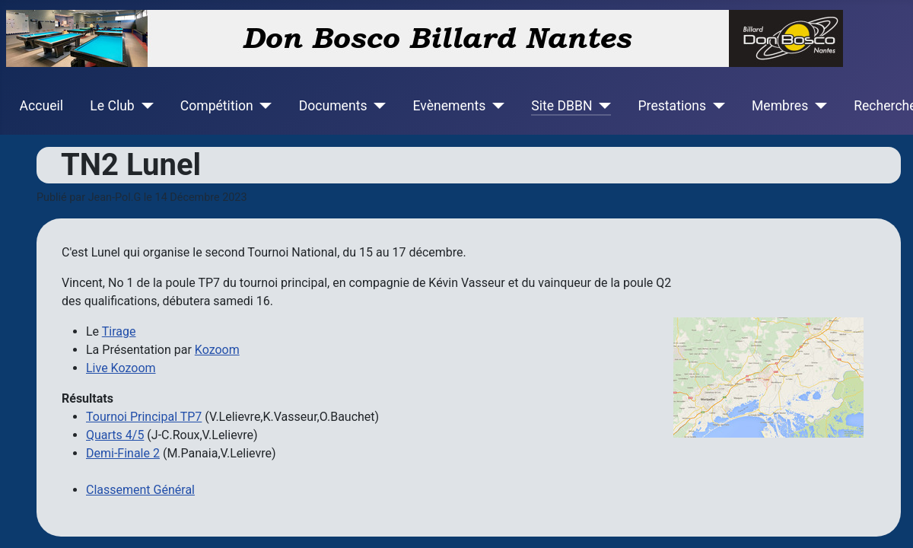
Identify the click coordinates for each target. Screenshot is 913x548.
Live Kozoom (121, 368)
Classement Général (140, 490)
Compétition (216, 105)
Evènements (448, 105)
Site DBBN (561, 105)
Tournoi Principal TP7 (144, 416)
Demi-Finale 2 (123, 453)
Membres (780, 105)
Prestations (672, 105)
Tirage (119, 331)
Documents (333, 105)
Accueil (41, 105)
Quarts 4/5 (115, 435)
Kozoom (217, 349)
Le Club (112, 105)
